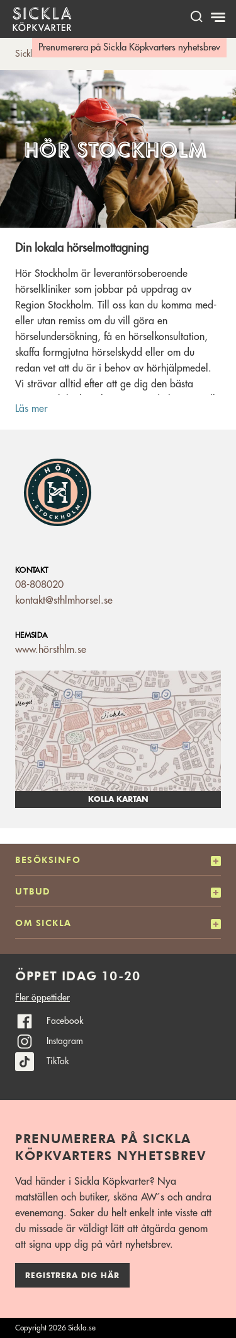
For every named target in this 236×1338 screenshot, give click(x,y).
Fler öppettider (42, 997)
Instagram (65, 1040)
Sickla (26, 53)
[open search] (196, 16)
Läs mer (31, 409)
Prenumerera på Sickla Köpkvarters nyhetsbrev (129, 47)
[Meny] (219, 18)
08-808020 (39, 585)
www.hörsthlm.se (50, 650)
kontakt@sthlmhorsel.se (64, 601)
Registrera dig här (72, 1275)
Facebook (65, 1020)
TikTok (58, 1061)
